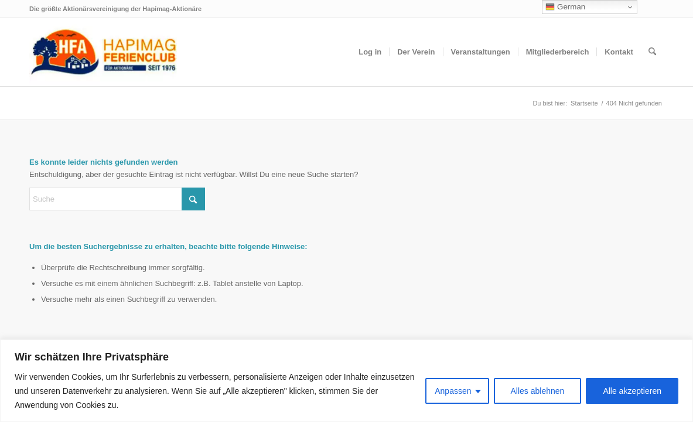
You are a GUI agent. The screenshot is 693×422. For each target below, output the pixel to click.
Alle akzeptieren (632, 391)
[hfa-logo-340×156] (103, 52)
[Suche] (652, 52)
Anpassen (453, 391)
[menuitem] (370, 52)
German (565, 7)
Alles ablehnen (538, 391)
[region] (346, 380)
